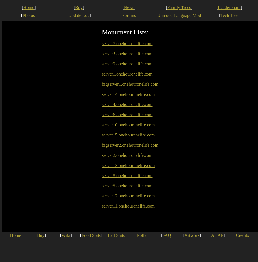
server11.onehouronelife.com (128, 206)
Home (28, 7)
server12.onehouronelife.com (128, 195)
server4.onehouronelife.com (127, 104)
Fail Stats (116, 235)
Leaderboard (229, 7)
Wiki (66, 235)
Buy (79, 7)
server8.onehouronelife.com (127, 175)
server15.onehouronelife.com (128, 135)
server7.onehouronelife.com (127, 43)
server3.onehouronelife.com (127, 53)
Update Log (78, 15)
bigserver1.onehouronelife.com (130, 84)
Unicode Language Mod (179, 15)
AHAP (217, 235)
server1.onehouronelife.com (127, 74)
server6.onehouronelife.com (127, 114)
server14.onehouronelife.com (128, 94)
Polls (141, 235)
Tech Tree (229, 15)
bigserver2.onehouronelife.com (130, 145)
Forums (129, 15)
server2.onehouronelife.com (127, 155)
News (129, 7)
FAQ (167, 235)
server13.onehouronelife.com (128, 165)
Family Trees (179, 7)
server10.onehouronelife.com (128, 124)
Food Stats (91, 235)
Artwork (192, 235)
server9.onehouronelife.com (127, 63)
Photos (29, 15)
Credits (242, 235)
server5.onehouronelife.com (127, 185)
